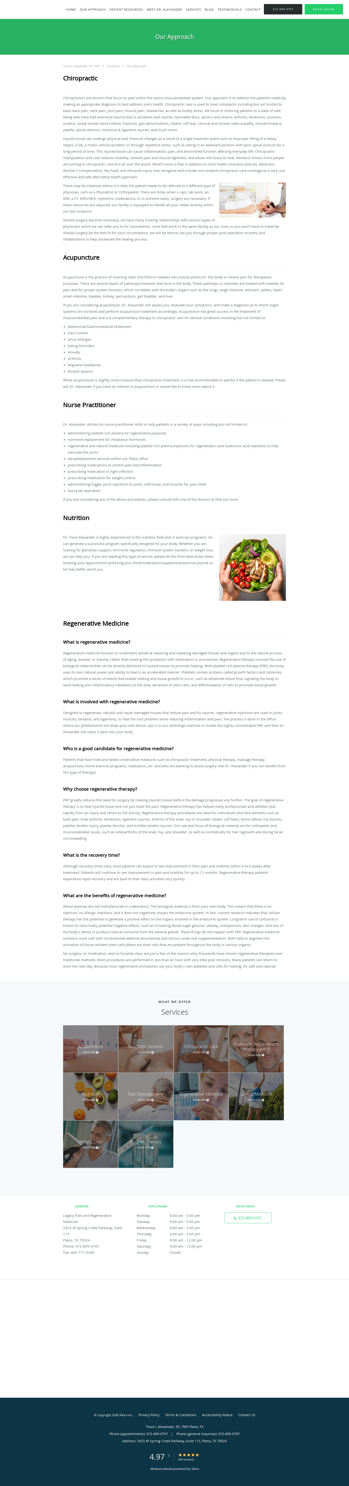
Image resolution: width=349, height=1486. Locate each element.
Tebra (195, 1469)
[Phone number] (248, 1217)
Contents (113, 66)
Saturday (173, 1246)
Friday (173, 1240)
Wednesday (173, 1228)
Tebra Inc (125, 1415)
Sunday (173, 1252)
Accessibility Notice (217, 1415)
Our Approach (136, 66)
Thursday (173, 1234)
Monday (173, 1215)
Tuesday (173, 1221)
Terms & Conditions (180, 1415)
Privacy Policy (149, 1415)
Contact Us (246, 1415)
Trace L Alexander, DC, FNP (82, 66)
